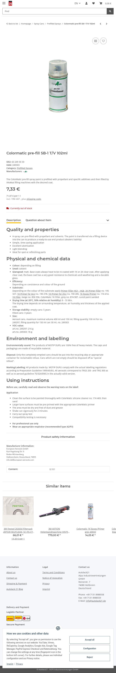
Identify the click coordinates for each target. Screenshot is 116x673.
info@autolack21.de (96, 600)
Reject (89, 657)
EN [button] (76, 3)
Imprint (10, 664)
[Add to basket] (8, 33)
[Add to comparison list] (95, 41)
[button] (86, 3)
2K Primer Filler (93, 290)
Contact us (11, 578)
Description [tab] (13, 220)
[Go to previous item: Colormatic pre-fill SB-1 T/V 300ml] (100, 23)
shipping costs (34, 199)
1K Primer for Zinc (57, 293)
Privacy (20, 664)
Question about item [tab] (38, 220)
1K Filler (16, 297)
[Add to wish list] (103, 41)
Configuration (89, 648)
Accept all (89, 640)
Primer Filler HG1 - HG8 (72, 290)
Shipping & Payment (16, 583)
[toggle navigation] (3, 2)
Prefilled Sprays (25, 168)
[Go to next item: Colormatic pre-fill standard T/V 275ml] (107, 23)
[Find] (110, 11)
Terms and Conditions (53, 572)
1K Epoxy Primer (88, 293)
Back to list (13, 23)
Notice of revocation (52, 578)
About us (10, 572)
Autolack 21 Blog (14, 589)
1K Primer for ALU (26, 293)
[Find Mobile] (54, 11)
